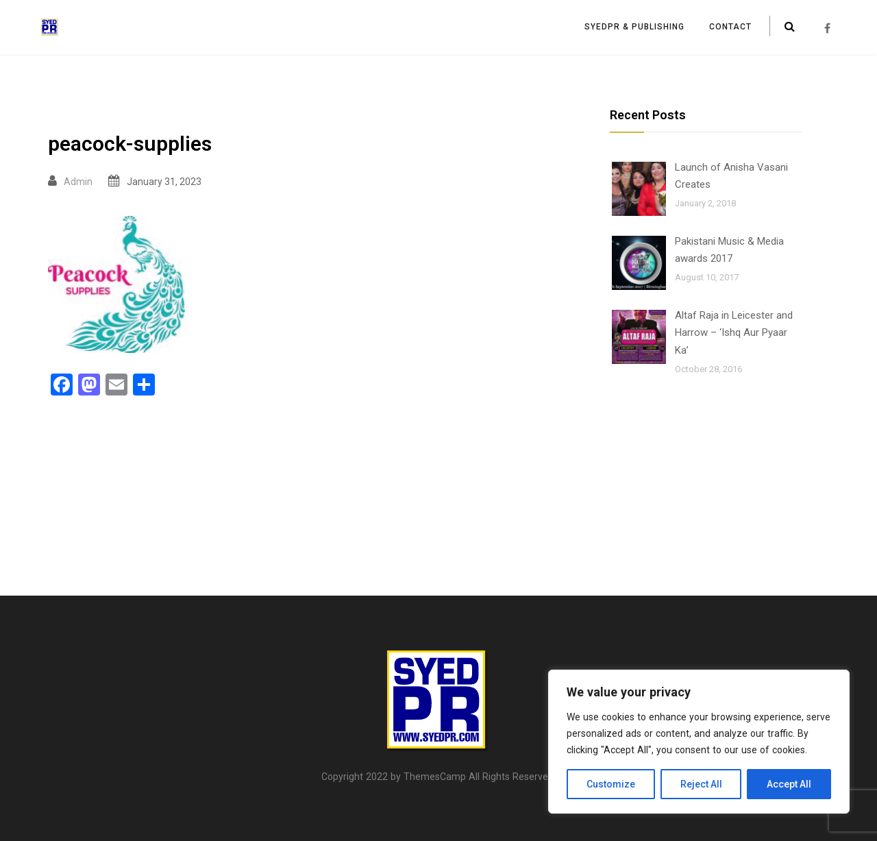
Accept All (789, 784)
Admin (78, 181)
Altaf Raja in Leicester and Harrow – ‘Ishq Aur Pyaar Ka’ (734, 332)
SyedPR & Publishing (634, 27)
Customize (610, 784)
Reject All (701, 784)
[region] (699, 742)
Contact (730, 27)
